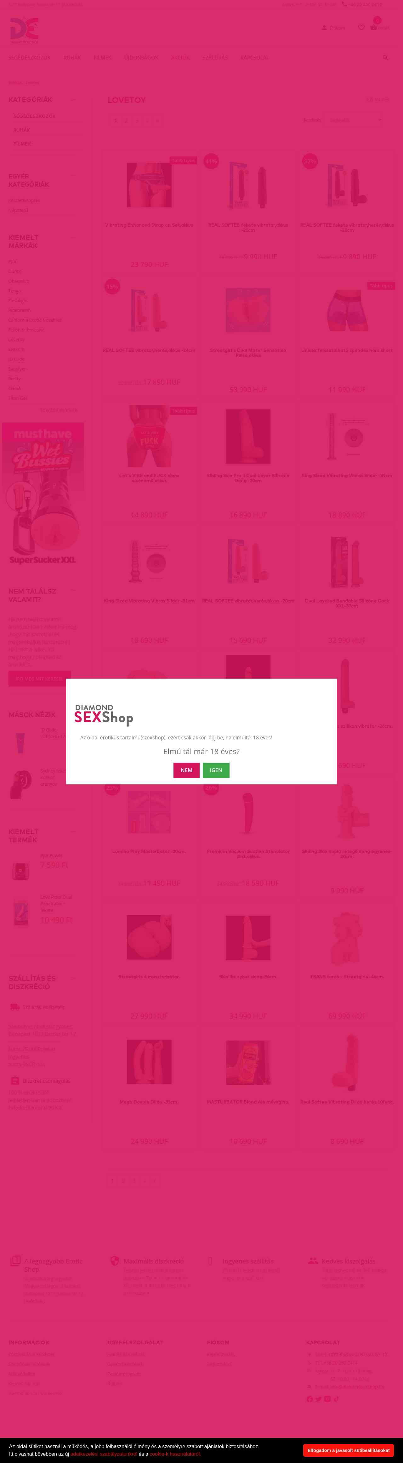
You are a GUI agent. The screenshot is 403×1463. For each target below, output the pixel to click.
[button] (203, 1455)
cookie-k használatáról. (175, 1454)
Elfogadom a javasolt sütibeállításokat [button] (349, 1450)
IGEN (216, 770)
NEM (186, 770)
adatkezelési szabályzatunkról (104, 1454)
